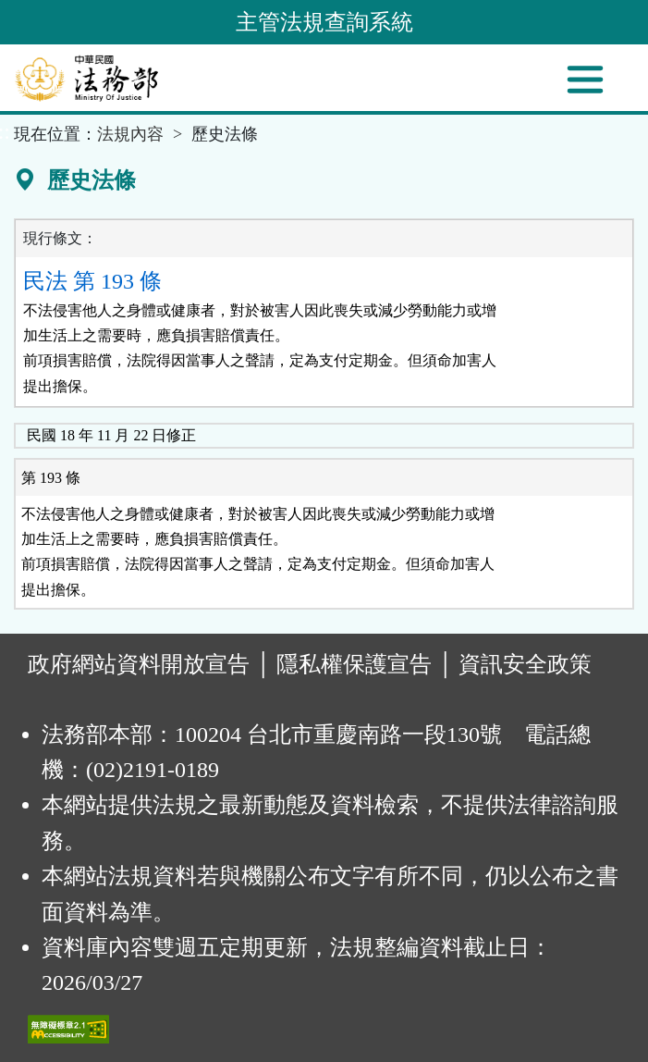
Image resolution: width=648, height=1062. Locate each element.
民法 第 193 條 (92, 281)
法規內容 (130, 134)
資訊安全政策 (525, 664)
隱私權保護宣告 (354, 664)
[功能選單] (585, 79)
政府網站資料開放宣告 (139, 664)
